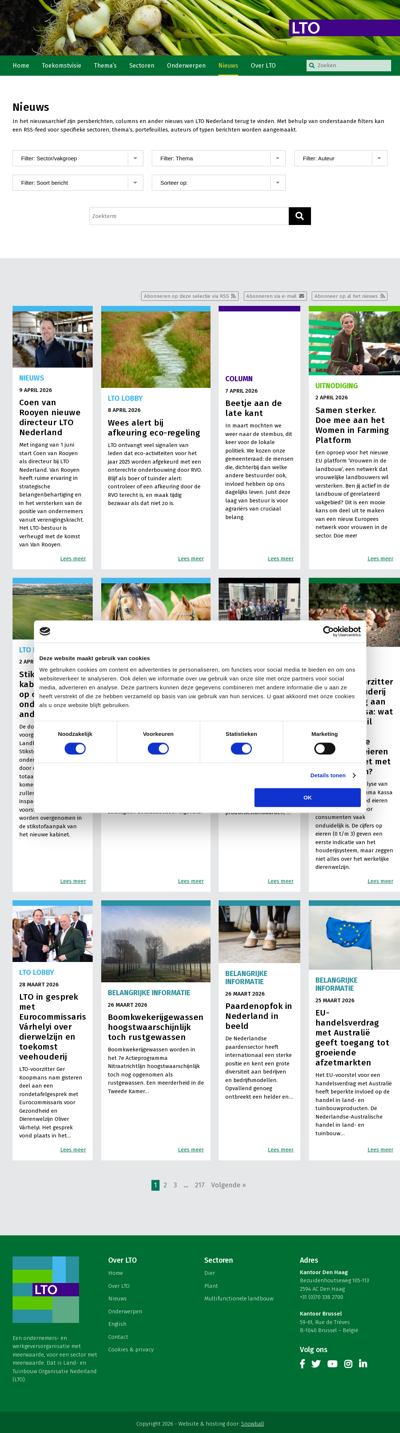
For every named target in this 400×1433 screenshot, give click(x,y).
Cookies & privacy (131, 1350)
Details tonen (328, 775)
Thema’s (106, 65)
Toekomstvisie (62, 65)
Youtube (332, 1366)
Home (21, 65)
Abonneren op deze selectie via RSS (185, 297)
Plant (211, 1286)
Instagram (348, 1366)
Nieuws (229, 65)
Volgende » (228, 1186)
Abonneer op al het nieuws (346, 297)
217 (200, 1186)
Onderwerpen (187, 65)
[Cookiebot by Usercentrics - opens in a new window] (328, 631)
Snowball (252, 1425)
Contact (118, 1337)
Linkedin (363, 1366)
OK (308, 797)
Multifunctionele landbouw (238, 1299)
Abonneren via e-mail (271, 297)
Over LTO (264, 65)
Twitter (315, 1366)
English (117, 1325)
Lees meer (73, 559)
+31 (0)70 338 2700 (321, 1298)
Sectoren (142, 65)
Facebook (302, 1366)
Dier (209, 1274)
